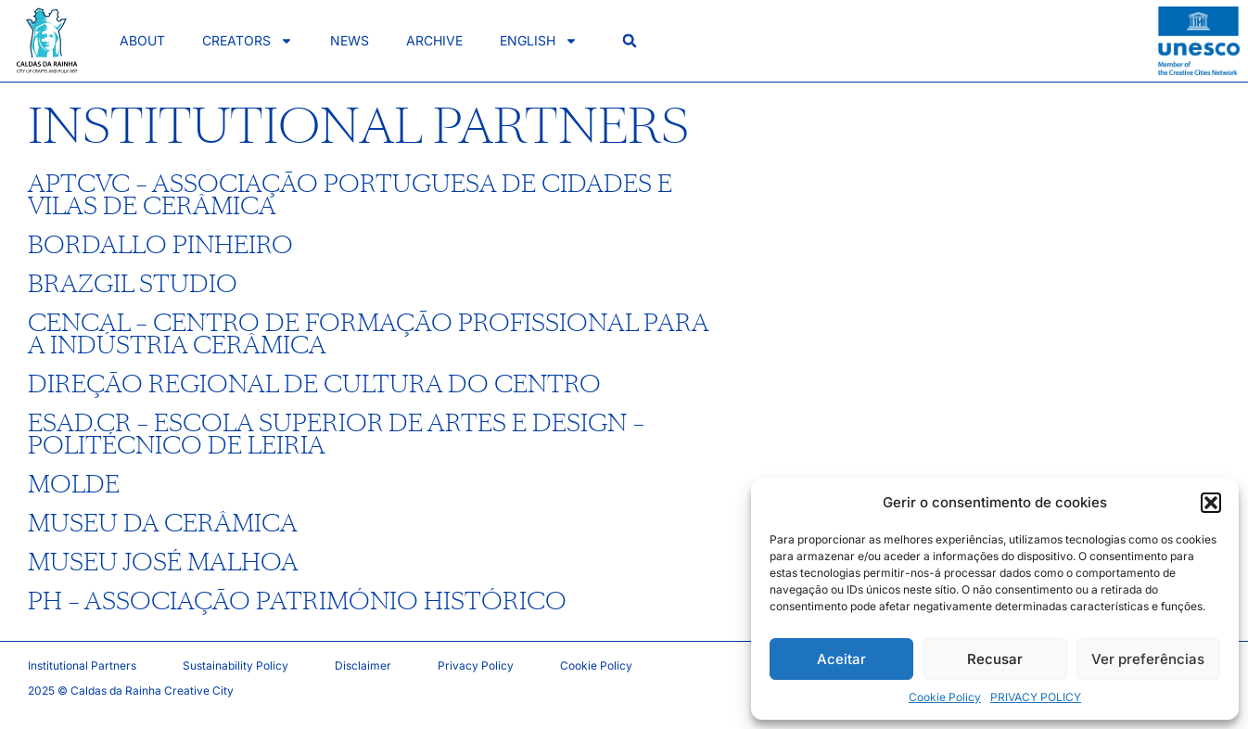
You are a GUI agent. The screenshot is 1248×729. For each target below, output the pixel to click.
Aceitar (841, 659)
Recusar (995, 659)
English (539, 41)
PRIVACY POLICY (1035, 697)
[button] (1211, 502)
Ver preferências (1147, 659)
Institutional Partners (82, 665)
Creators (247, 41)
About (142, 40)
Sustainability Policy (235, 665)
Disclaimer (363, 665)
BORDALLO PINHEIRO (160, 246)
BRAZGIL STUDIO (132, 285)
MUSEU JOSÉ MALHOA (163, 563)
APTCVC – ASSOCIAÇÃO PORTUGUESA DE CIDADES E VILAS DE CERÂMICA (350, 196)
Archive (434, 40)
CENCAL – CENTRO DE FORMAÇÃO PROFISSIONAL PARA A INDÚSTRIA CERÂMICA (368, 335)
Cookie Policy (945, 697)
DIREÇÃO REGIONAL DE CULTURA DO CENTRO (314, 385)
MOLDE (74, 485)
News (349, 40)
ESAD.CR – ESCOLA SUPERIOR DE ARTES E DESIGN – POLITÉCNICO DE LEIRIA (336, 435)
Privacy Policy (476, 665)
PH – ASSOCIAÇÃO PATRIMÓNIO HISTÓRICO (297, 602)
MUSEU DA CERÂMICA (163, 524)
